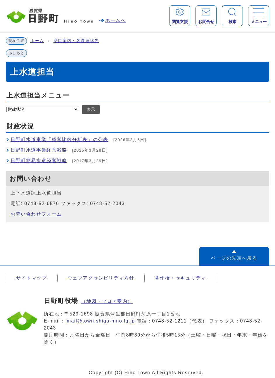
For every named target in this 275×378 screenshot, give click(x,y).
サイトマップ (31, 277)
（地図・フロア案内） (107, 301)
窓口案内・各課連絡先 (76, 41)
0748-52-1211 (169, 320)
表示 (91, 109)
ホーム (37, 41)
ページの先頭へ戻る (234, 258)
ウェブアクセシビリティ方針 (101, 277)
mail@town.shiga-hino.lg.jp (101, 320)
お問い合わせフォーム (36, 213)
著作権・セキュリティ (180, 277)
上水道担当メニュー (37, 95)
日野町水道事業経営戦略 (39, 150)
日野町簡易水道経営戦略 (39, 160)
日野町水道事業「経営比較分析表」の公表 (59, 139)
